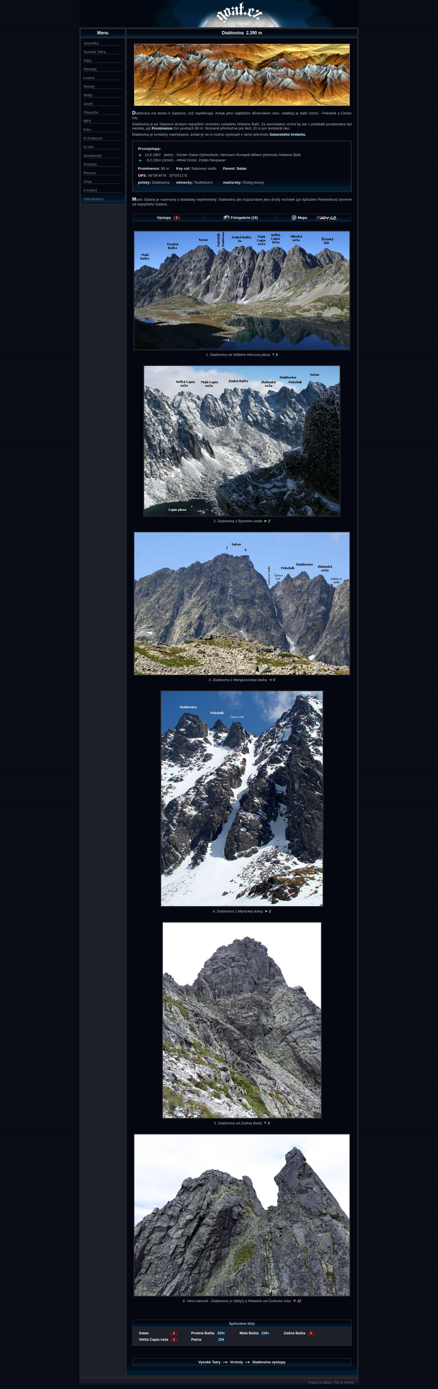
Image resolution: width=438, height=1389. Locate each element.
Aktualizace (94, 199)
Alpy (87, 60)
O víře (89, 147)
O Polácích (93, 138)
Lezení (89, 78)
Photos (90, 173)
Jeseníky (91, 43)
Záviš (88, 104)
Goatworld (92, 156)
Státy (88, 95)
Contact (90, 190)
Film (87, 130)
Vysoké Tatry (95, 52)
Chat (88, 181)
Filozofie (91, 112)
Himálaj (90, 69)
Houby (89, 86)
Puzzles (90, 164)
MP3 (87, 121)
